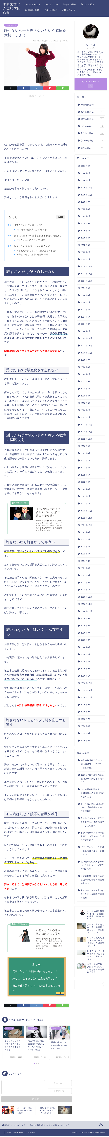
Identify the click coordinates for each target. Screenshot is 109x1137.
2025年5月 (86, 231)
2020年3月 (86, 661)
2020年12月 (86, 597)
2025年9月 (86, 202)
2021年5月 (86, 561)
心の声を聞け (87, 4)
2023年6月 (86, 381)
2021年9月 (86, 532)
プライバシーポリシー (15, 1133)
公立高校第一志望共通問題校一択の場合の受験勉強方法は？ (92, 879)
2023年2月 (86, 410)
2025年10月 (86, 195)
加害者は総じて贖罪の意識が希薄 (33, 255)
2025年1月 (86, 259)
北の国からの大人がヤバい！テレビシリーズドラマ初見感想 (92, 865)
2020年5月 (86, 647)
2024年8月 (86, 295)
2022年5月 (86, 475)
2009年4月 (86, 726)
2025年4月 (86, 238)
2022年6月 (86, 468)
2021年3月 (86, 575)
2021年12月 (86, 511)
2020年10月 (86, 611)
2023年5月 (86, 389)
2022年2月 (86, 496)
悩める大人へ (52, 4)
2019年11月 (86, 690)
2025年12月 (86, 188)
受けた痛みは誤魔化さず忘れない (33, 230)
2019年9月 (86, 705)
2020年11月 (86, 604)
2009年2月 (86, 741)
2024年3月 (86, 324)
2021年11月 (86, 518)
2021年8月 (86, 539)
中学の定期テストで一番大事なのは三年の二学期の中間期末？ (92, 836)
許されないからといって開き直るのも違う (37, 251)
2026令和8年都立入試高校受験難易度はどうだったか (92, 778)
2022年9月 (86, 446)
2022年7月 (86, 460)
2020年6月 (86, 640)
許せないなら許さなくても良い (32, 240)
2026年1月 (86, 180)
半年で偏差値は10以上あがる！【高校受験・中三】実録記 (92, 807)
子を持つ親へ (69, 4)
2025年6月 (86, 223)
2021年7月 (86, 547)
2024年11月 (86, 274)
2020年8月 (86, 626)
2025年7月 (86, 216)
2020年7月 (86, 633)
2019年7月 (86, 719)
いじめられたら (33, 4)
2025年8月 (86, 209)
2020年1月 (86, 676)
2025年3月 (86, 245)
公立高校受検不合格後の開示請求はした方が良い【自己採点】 (92, 764)
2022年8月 (86, 453)
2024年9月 (86, 288)
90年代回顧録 (32, 10)
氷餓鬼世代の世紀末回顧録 (12, 8)
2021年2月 (86, 583)
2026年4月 (86, 166)
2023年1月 (86, 417)
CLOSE (60, 217)
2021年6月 (86, 554)
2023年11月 (86, 346)
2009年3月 (86, 733)
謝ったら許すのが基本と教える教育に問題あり (38, 235)
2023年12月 (86, 338)
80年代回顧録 (50, 10)
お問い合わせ (69, 10)
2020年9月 (86, 618)
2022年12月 (86, 425)
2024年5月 (86, 317)
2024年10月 (86, 281)
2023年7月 (86, 374)
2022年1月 (86, 503)
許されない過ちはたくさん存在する (32, 246)
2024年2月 (86, 331)
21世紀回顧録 (92, 104)
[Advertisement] (36, 118)
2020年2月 (86, 669)
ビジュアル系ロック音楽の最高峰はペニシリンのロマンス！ (92, 851)
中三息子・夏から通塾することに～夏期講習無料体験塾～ (92, 894)
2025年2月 (86, 252)
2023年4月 (86, 396)
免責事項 (31, 1133)
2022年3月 (86, 489)
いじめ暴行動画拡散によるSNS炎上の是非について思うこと (92, 793)
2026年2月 (86, 173)
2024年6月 (86, 310)
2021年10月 (86, 525)
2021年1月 (86, 590)
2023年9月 (86, 360)
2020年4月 (86, 654)
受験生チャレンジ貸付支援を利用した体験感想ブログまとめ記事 (92, 822)
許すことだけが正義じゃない (29, 225)
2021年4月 (86, 568)
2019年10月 (86, 697)
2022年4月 (86, 482)
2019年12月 (86, 683)
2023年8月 (86, 367)
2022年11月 (86, 432)
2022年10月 (86, 439)
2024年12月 (86, 266)
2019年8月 (86, 712)
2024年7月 (86, 302)
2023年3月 (86, 403)
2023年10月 (86, 353)
